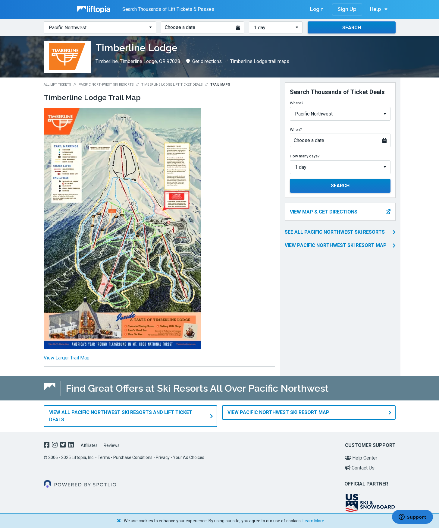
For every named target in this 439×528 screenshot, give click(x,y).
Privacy (163, 457)
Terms (104, 457)
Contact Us (360, 468)
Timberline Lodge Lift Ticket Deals (172, 85)
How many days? (305, 155)
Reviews (112, 445)
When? (296, 129)
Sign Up (347, 9)
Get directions (204, 61)
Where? (296, 102)
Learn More (313, 520)
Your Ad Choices (188, 457)
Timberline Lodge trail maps (259, 61)
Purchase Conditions (132, 457)
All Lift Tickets (57, 85)
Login (317, 9)
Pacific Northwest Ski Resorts (106, 85)
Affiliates (89, 445)
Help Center (361, 458)
